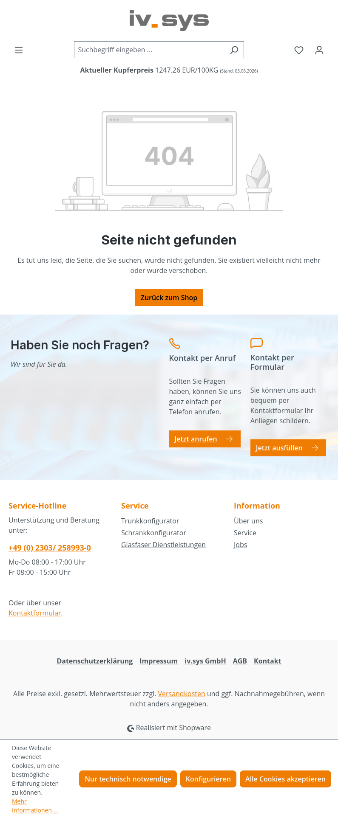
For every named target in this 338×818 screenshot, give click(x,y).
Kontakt (267, 661)
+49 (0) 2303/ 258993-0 (50, 548)
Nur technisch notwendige (128, 779)
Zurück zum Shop (169, 297)
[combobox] (149, 49)
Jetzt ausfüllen (279, 448)
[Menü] (19, 49)
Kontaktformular (35, 613)
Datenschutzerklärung (95, 661)
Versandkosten (181, 693)
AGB (240, 661)
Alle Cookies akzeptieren (285, 779)
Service (245, 532)
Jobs (240, 544)
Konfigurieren (208, 779)
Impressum (158, 661)
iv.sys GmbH (205, 661)
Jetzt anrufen (196, 439)
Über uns (248, 521)
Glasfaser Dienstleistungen (163, 544)
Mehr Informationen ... (35, 805)
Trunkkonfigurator (150, 521)
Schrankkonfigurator (153, 532)
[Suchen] (234, 49)
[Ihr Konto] (319, 49)
